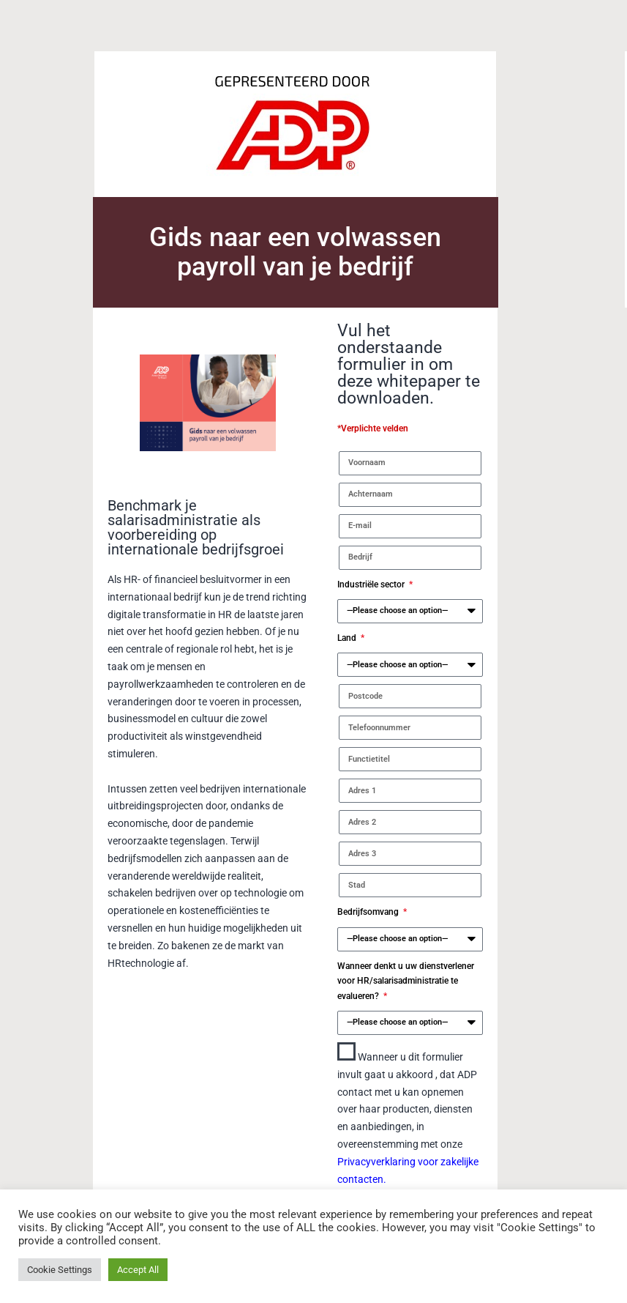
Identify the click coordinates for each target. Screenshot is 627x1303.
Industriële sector (372, 584)
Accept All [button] (138, 1269)
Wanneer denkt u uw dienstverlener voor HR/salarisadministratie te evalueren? (405, 981)
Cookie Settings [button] (59, 1269)
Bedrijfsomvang (369, 912)
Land (347, 638)
